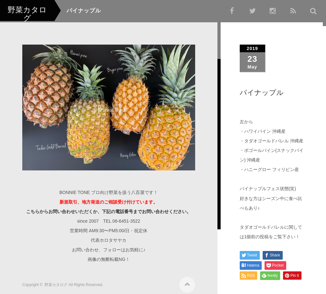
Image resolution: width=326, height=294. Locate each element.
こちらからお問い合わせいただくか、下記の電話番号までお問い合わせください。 (108, 209)
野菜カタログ (56, 282)
